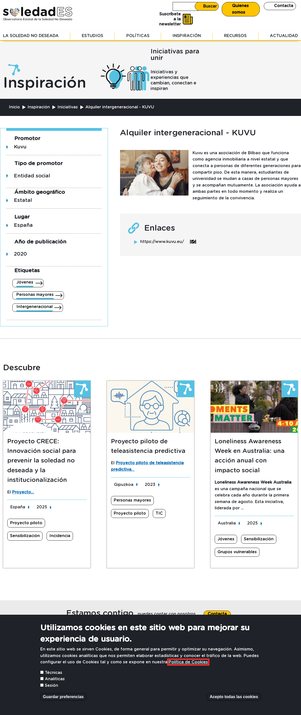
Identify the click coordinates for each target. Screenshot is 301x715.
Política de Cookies (188, 670)
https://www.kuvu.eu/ (168, 242)
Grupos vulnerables (237, 552)
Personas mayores (35, 295)
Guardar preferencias (63, 704)
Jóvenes (24, 282)
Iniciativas (67, 107)
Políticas (137, 36)
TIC (159, 513)
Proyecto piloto (26, 523)
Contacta (283, 6)
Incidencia (59, 536)
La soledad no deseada (31, 36)
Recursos (235, 36)
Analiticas (55, 687)
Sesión (51, 693)
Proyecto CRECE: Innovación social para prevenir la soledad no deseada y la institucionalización (41, 461)
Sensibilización (25, 536)
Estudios (92, 36)
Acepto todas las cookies (234, 704)
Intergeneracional (34, 307)
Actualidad (284, 36)
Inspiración (186, 36)
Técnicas (53, 680)
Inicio (14, 107)
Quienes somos (240, 9)
